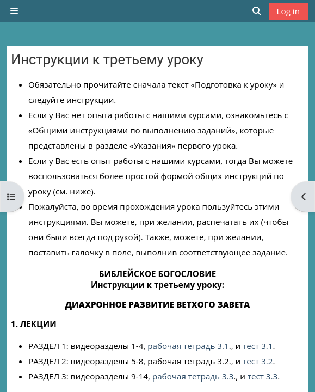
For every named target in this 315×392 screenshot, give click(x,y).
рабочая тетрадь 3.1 (187, 345)
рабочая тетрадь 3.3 (192, 376)
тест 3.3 (262, 376)
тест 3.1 (258, 345)
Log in (288, 10)
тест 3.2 (258, 361)
